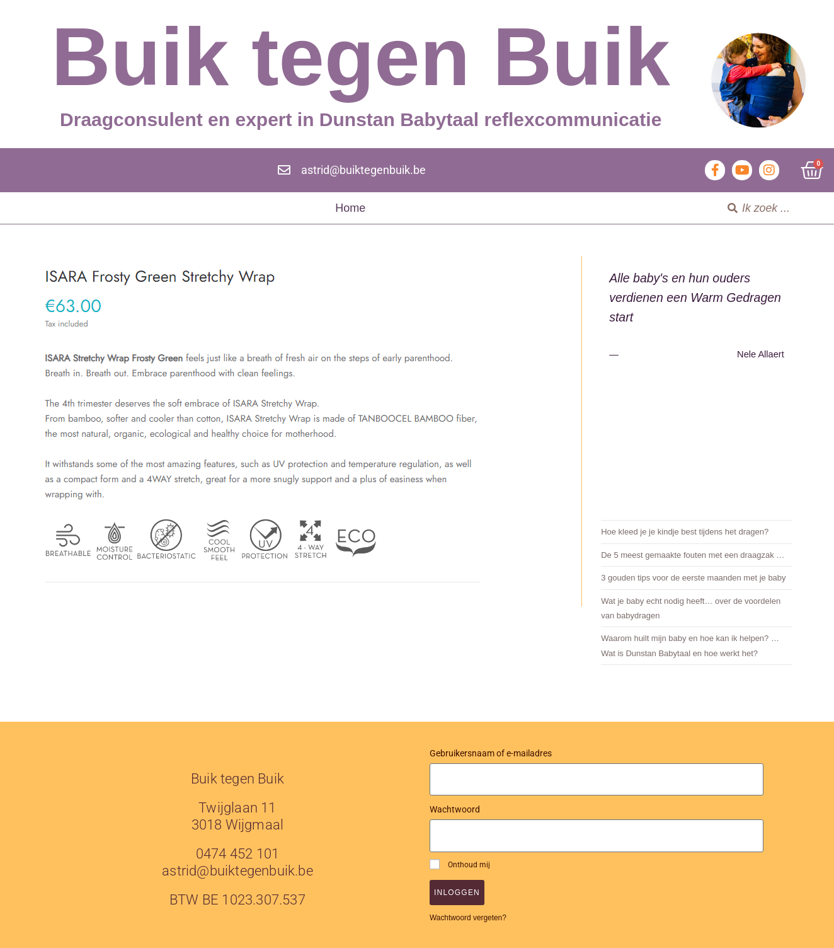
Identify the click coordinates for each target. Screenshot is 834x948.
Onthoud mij (460, 864)
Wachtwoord (455, 809)
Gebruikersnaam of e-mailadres (491, 753)
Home (350, 208)
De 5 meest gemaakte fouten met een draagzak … (692, 555)
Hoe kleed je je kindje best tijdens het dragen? (684, 531)
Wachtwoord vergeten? (468, 917)
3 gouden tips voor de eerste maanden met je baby (693, 577)
